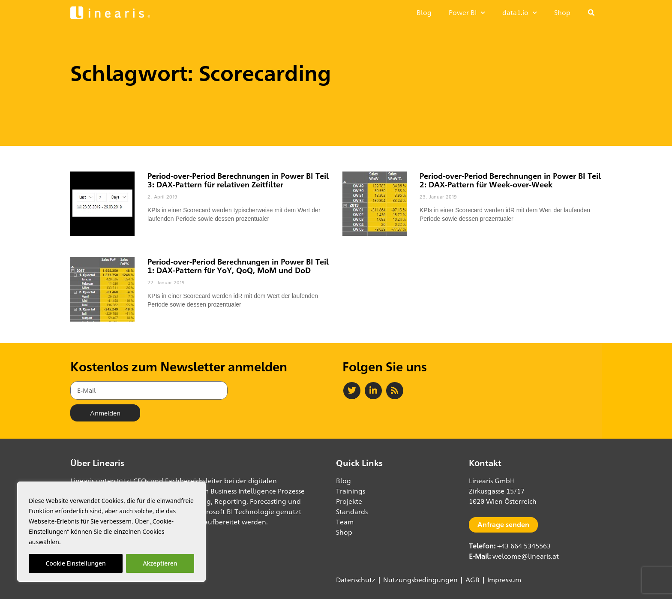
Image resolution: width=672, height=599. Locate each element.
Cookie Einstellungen (75, 563)
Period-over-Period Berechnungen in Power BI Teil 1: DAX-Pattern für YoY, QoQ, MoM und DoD (238, 266)
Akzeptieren (160, 563)
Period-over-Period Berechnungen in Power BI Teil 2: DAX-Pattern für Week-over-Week (510, 180)
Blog (424, 13)
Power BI (467, 12)
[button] (591, 13)
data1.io (519, 12)
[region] (111, 532)
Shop (562, 13)
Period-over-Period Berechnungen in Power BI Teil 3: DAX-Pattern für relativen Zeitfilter (238, 180)
